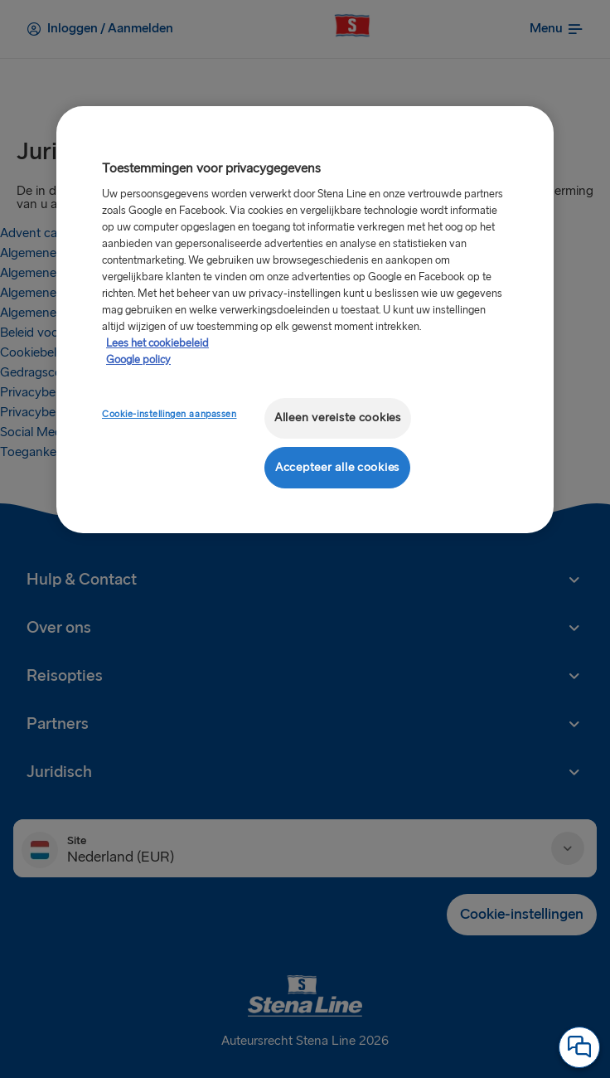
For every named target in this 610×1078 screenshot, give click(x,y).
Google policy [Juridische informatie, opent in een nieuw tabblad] (138, 360)
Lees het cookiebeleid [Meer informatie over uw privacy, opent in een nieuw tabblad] (157, 343)
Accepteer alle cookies (337, 467)
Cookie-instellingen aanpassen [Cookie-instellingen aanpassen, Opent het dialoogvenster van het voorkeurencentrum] (169, 414)
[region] (305, 319)
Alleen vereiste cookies (337, 417)
